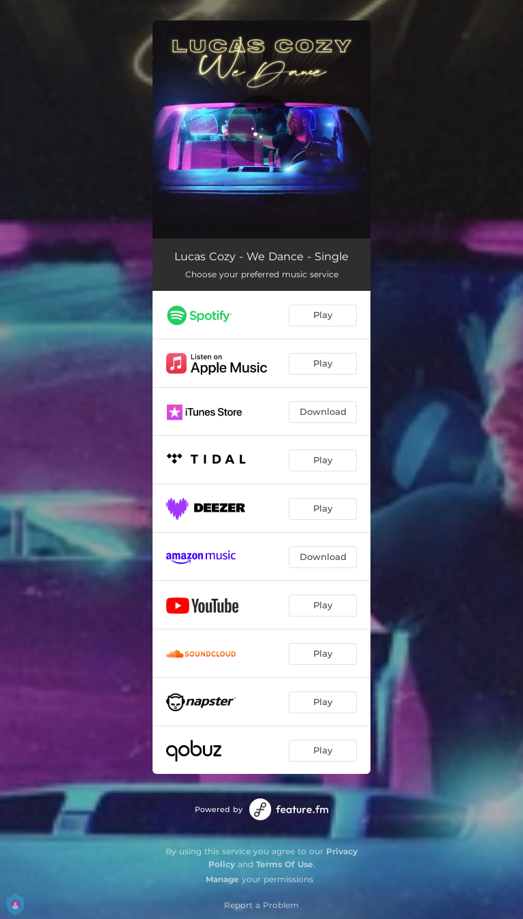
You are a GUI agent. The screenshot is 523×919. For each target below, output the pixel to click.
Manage (222, 879)
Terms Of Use (284, 864)
